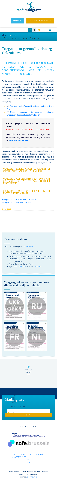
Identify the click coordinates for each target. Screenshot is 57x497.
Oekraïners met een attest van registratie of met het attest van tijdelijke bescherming (26, 181)
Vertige (45, 472)
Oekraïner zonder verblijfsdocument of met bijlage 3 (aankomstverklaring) (26, 170)
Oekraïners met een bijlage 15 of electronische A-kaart (26, 192)
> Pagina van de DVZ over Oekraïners (17, 202)
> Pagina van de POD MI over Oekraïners (19, 199)
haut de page (28, 370)
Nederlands (22, 267)
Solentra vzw (28, 246)
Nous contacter (40, 20)
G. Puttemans (32, 477)
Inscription (28, 415)
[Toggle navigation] (50, 30)
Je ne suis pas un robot (17, 406)
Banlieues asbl (32, 474)
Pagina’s (12, 35)
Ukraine (17, 21)
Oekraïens (37, 267)
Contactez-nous (35, 454)
